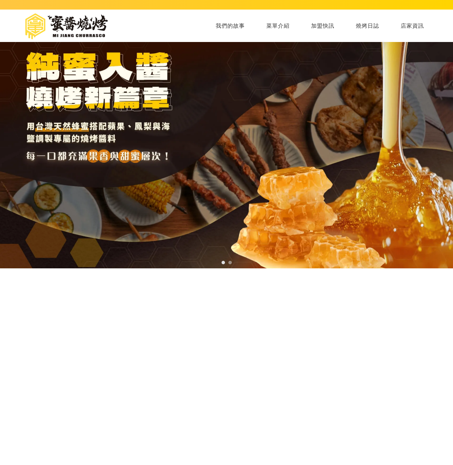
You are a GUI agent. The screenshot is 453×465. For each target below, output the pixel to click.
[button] (223, 262)
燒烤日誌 (367, 26)
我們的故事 (230, 26)
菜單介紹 (278, 26)
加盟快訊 (322, 26)
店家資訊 (412, 26)
